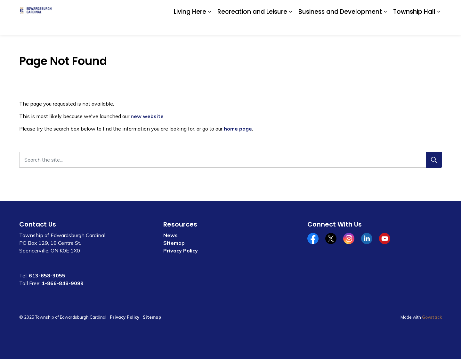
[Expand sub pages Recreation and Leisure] (290, 26)
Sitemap (174, 243)
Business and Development (340, 26)
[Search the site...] (230, 160)
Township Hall (414, 26)
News (170, 235)
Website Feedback (404, 9)
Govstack (432, 317)
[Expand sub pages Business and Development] (385, 26)
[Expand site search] (435, 9)
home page (238, 128)
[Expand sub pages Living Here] (209, 26)
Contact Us (366, 9)
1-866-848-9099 (63, 283)
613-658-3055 (47, 275)
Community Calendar (327, 9)
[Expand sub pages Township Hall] (438, 26)
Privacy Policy (180, 250)
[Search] (434, 160)
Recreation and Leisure (252, 26)
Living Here (190, 26)
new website (147, 116)
